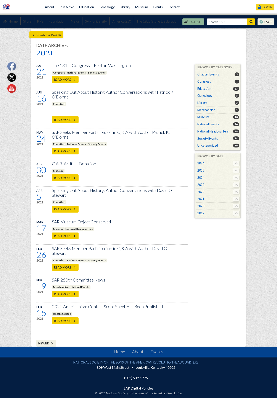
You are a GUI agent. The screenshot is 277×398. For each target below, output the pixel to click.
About (49, 7)
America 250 (121, 21)
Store (27, 21)
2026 (200, 163)
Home (10, 21)
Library (124, 7)
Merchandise (61, 287)
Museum (141, 7)
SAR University (96, 21)
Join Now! (66, 7)
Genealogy (107, 7)
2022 (200, 192)
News (75, 21)
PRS (40, 21)
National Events (76, 72)
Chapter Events (208, 74)
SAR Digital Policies (138, 388)
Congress (59, 72)
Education (86, 7)
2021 (200, 199)
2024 (200, 177)
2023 (200, 185)
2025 (200, 170)
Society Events (97, 72)
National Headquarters (79, 229)
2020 (200, 206)
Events (158, 7)
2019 (200, 213)
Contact (173, 7)
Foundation (57, 21)
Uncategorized (62, 313)
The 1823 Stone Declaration (157, 21)
